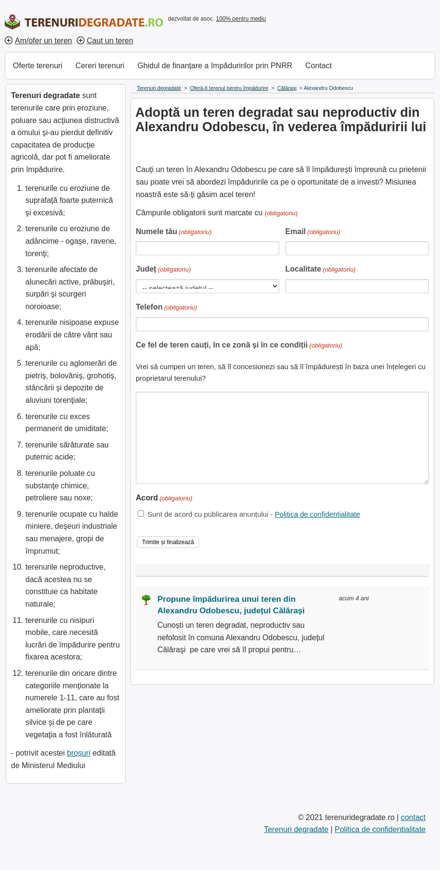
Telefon (166, 308)
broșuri (78, 753)
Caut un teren (110, 41)
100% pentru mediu (241, 18)
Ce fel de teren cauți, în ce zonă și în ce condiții (239, 346)
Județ (163, 270)
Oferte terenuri (37, 66)
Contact (318, 66)
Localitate (320, 270)
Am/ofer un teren (43, 41)
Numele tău (174, 232)
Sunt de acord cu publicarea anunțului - (253, 514)
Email (313, 232)
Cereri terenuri (99, 66)
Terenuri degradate (296, 829)
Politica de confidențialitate (317, 514)
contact (413, 817)
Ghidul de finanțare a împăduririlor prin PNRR (214, 66)
